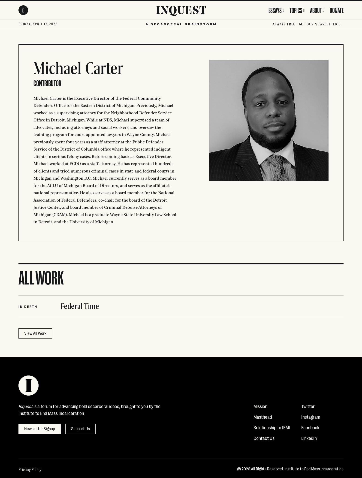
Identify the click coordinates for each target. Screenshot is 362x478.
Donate (337, 9)
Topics (296, 9)
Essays (275, 9)
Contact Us (264, 438)
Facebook (310, 427)
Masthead (262, 416)
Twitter (308, 406)
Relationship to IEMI (271, 427)
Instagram (310, 416)
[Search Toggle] (23, 10)
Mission (260, 406)
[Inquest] (181, 12)
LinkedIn (309, 438)
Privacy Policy (29, 469)
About (316, 9)
